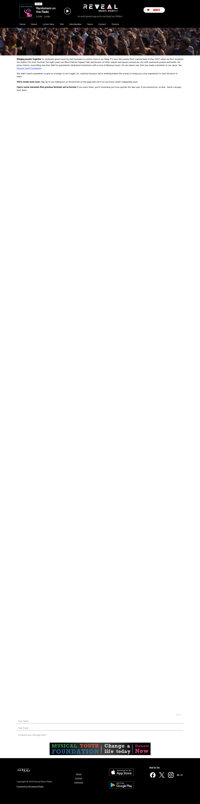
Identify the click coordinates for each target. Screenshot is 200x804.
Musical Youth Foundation (29, 68)
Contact (78, 778)
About (79, 774)
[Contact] (102, 24)
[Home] (22, 24)
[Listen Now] (48, 24)
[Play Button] (67, 11)
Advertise (78, 782)
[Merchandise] (75, 24)
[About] (34, 24)
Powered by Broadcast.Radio (30, 786)
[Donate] (115, 24)
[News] (90, 24)
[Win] (62, 24)
